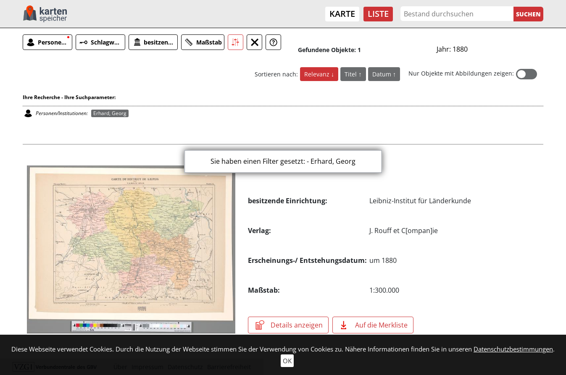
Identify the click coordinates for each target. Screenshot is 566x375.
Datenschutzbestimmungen (513, 349)
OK (287, 361)
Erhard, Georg (109, 113)
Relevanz (317, 74)
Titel (351, 74)
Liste (378, 13)
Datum (382, 74)
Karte (342, 13)
